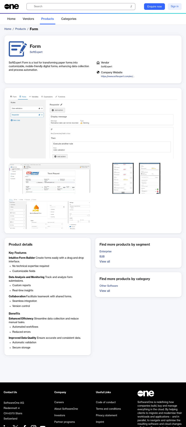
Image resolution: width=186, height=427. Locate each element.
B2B (102, 256)
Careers (59, 402)
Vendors (28, 18)
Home (11, 18)
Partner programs (64, 422)
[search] (81, 6)
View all (105, 261)
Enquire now (154, 6)
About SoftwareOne (66, 409)
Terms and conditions (108, 409)
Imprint (100, 422)
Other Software (109, 286)
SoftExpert (36, 52)
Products (47, 18)
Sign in (175, 6)
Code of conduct (106, 402)
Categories (68, 18)
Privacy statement (106, 415)
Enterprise (106, 251)
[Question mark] (139, 6)
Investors (59, 415)
